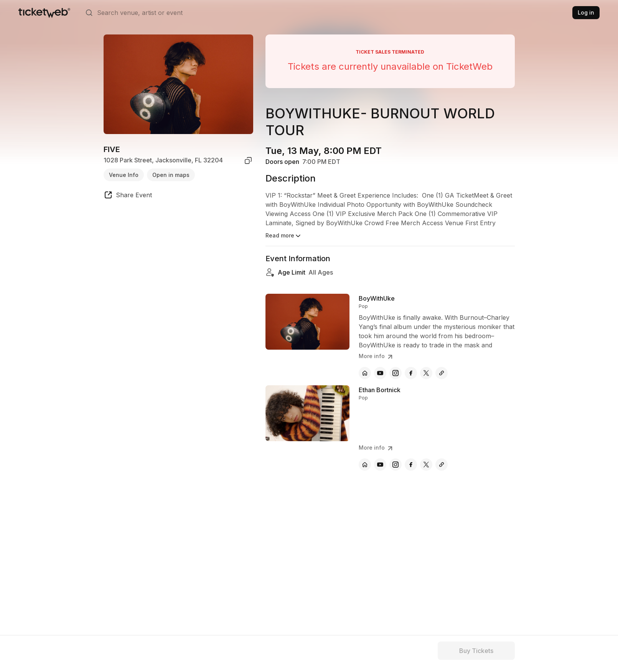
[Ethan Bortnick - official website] (365, 464)
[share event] (128, 196)
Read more (283, 236)
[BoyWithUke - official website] (365, 373)
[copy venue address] (248, 160)
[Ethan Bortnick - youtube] (380, 464)
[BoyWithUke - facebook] (411, 373)
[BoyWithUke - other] (441, 373)
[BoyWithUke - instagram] (395, 373)
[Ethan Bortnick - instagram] (395, 464)
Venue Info (123, 175)
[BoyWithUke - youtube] (380, 373)
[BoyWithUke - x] (426, 373)
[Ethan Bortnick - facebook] (411, 464)
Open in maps (171, 175)
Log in (586, 12)
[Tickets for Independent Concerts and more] (44, 13)
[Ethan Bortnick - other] (441, 464)
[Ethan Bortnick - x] (426, 464)
